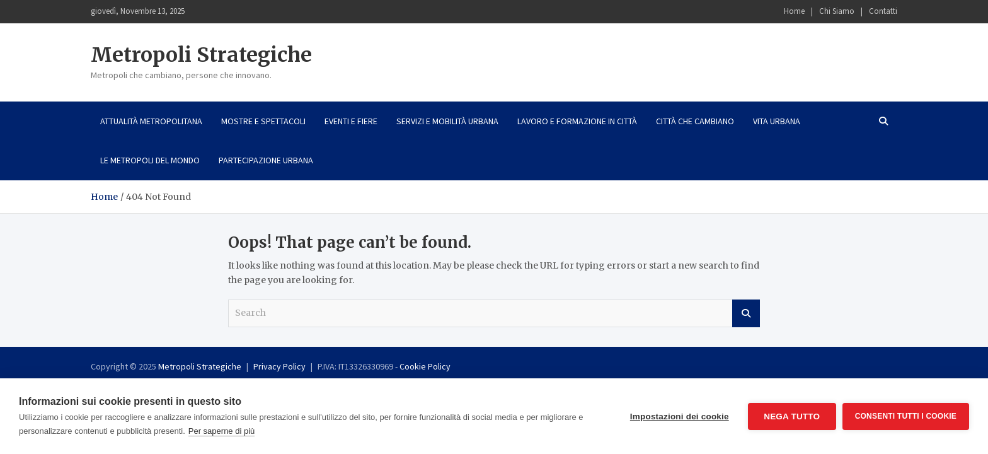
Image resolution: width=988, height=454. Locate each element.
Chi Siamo (836, 11)
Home (794, 11)
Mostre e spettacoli (263, 121)
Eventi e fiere (351, 121)
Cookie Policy (425, 366)
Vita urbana (776, 121)
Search (746, 313)
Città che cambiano (695, 121)
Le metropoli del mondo (150, 160)
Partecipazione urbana (266, 160)
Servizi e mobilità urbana (447, 121)
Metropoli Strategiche (201, 54)
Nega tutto (792, 416)
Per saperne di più (221, 431)
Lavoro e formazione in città (577, 121)
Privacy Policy (279, 366)
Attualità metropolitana (151, 121)
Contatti (883, 11)
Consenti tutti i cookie (905, 416)
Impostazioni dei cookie (679, 416)
